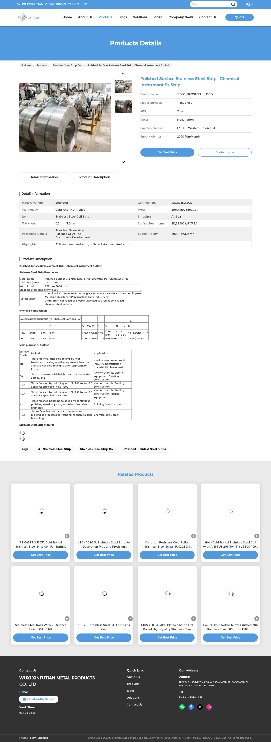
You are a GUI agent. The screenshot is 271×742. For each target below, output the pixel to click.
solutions (140, 17)
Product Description (94, 177)
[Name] (233, 4)
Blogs (130, 690)
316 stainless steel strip (54, 449)
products (105, 17)
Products (42, 65)
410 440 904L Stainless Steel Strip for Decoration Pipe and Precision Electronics (104, 545)
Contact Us (134, 704)
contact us (207, 17)
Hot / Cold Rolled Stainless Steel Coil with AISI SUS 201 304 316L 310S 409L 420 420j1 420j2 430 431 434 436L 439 (230, 545)
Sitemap (43, 737)
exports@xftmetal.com (38, 699)
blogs (122, 17)
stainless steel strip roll (97, 449)
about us (85, 17)
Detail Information (43, 177)
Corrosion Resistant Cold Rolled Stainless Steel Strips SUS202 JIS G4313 (167, 545)
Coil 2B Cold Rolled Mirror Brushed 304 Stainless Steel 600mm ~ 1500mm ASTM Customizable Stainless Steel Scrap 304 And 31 (230, 627)
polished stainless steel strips (145, 449)
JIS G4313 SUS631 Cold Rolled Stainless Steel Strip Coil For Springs (40, 544)
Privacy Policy (27, 737)
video (157, 17)
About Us (133, 677)
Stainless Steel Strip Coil (67, 65)
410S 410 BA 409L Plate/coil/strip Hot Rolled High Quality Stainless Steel (167, 627)
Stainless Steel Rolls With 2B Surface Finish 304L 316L (40, 627)
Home (67, 17)
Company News (181, 17)
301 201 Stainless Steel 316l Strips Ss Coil (104, 627)
